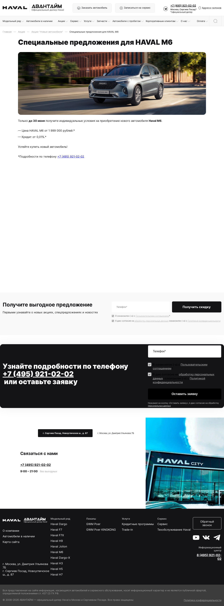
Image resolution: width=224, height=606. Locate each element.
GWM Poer (93, 524)
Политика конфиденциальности (202, 600)
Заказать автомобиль (92, 8)
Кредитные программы (138, 524)
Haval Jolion (59, 546)
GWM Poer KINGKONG (101, 529)
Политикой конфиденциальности (204, 320)
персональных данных (159, 405)
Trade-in (127, 529)
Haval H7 (57, 574)
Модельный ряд (60, 518)
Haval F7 (56, 529)
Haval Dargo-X (60, 557)
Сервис (162, 524)
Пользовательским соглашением (152, 316)
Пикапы (91, 518)
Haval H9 (57, 541)
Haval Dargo (59, 524)
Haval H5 (57, 569)
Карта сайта (11, 542)
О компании (11, 530)
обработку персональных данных (151, 320)
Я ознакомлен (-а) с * (142, 316)
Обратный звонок (207, 523)
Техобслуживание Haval (174, 529)
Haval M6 (57, 552)
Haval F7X (57, 535)
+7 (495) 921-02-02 (183, 5)
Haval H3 (57, 563)
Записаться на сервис (135, 8)
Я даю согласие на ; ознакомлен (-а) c (167, 320)
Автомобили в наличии (19, 536)
